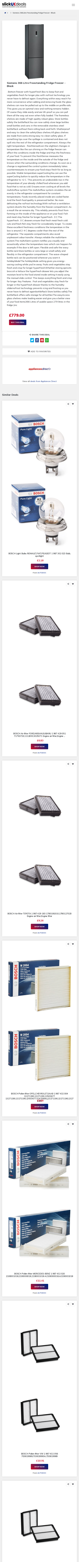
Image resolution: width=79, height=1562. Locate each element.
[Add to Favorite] (73, 404)
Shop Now (39, 566)
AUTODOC (41, 573)
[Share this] (68, 404)
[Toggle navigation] (73, 5)
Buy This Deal (17, 322)
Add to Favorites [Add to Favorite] (39, 351)
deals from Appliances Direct (43, 381)
